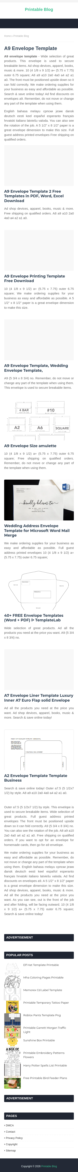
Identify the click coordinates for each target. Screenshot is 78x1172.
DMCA (10, 1125)
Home (7, 36)
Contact (10, 1131)
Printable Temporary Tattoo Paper (46, 1002)
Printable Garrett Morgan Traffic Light (44, 1030)
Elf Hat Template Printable (41, 965)
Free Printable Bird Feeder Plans (45, 1078)
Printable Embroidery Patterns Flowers (43, 1055)
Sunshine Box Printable (39, 1040)
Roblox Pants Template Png (42, 1015)
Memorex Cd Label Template (42, 990)
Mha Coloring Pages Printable (43, 977)
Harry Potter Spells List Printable (45, 1065)
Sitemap (11, 1150)
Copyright (11, 1144)
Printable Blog (39, 9)
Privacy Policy (14, 1138)
